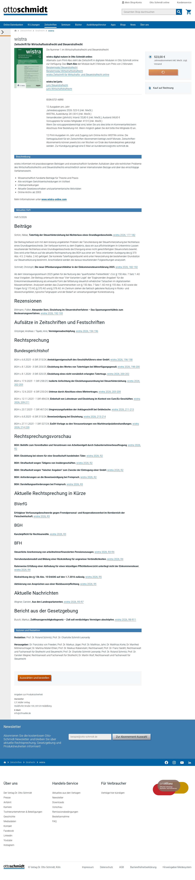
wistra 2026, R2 (95, 456)
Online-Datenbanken (13, 24)
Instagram (9, 852)
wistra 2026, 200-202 (118, 374)
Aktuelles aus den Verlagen (66, 800)
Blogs (123, 24)
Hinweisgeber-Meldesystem (177, 874)
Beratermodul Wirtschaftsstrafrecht (64, 71)
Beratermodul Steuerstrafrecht (62, 67)
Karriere (8, 814)
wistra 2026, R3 (75, 484)
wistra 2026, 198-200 (129, 367)
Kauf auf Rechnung (163, 88)
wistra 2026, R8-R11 (125, 619)
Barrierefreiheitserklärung (143, 874)
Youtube (8, 847)
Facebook (9, 838)
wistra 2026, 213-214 (95, 416)
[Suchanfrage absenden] (179, 12)
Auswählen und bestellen (34, 678)
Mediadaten (10, 828)
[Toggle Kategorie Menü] (5, 32)
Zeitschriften (50, 24)
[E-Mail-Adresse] (90, 744)
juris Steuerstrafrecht (57, 85)
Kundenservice (184, 2)
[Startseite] (14, 875)
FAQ (54, 828)
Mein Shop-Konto (133, 2)
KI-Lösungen (34, 24)
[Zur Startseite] (15, 31)
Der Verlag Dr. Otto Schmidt (18, 800)
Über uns (144, 24)
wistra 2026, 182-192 (127, 267)
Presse (7, 805)
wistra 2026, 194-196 (87, 331)
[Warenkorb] (188, 12)
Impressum (88, 874)
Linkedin (8, 843)
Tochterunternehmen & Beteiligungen (23, 819)
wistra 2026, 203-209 (110, 391)
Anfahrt (7, 809)
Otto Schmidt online (159, 2)
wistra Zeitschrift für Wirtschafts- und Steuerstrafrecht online (77, 74)
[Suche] (149, 12)
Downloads (58, 809)
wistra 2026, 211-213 (123, 409)
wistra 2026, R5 (93, 577)
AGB (121, 874)
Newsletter (57, 805)
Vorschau (57, 814)
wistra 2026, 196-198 (121, 359)
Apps (113, 24)
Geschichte (9, 824)
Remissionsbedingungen (65, 819)
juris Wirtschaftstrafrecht (59, 89)
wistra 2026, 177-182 (124, 235)
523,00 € (171, 60)
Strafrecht (40, 31)
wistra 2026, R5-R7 (74, 602)
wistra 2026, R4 (115, 559)
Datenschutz (106, 874)
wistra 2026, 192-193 (52, 313)
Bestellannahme (60, 824)
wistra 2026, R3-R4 (104, 552)
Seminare (65, 24)
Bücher (78, 24)
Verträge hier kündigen (113, 800)
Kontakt (8, 833)
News (133, 24)
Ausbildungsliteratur (96, 24)
